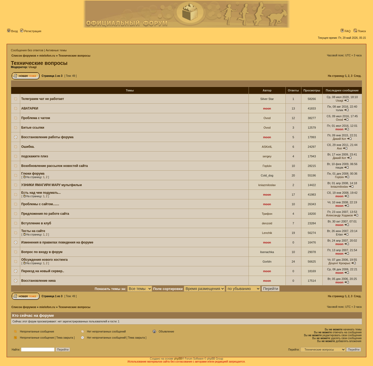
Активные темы (56, 50)
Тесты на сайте (33, 231)
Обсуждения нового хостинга (44, 260)
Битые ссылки (32, 127)
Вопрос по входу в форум (41, 252)
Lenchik (267, 232)
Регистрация (30, 31)
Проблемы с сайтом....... (40, 204)
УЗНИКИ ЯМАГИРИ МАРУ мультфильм (51, 185)
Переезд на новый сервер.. (42, 271)
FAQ (345, 31)
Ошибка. (27, 147)
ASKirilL (267, 146)
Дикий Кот (339, 138)
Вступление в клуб (36, 223)
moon (267, 108)
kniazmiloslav (267, 185)
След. (357, 75)
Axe (339, 148)
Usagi (33, 67)
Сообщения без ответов (27, 50)
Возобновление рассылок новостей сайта (54, 166)
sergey (267, 156)
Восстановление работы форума (47, 137)
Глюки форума (33, 173)
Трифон (267, 213)
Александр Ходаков (339, 215)
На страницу (336, 75)
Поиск (360, 31)
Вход (12, 31)
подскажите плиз (34, 156)
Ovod (266, 118)
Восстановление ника (38, 281)
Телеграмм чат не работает (42, 99)
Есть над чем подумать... (41, 193)
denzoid (267, 223)
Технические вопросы (74, 55)
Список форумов (23, 55)
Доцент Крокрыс (339, 263)
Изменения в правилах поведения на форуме (57, 242)
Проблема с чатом (35, 118)
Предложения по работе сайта (45, 214)
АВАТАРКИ (29, 108)
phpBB (178, 358)
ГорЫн (267, 165)
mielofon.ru (47, 55)
